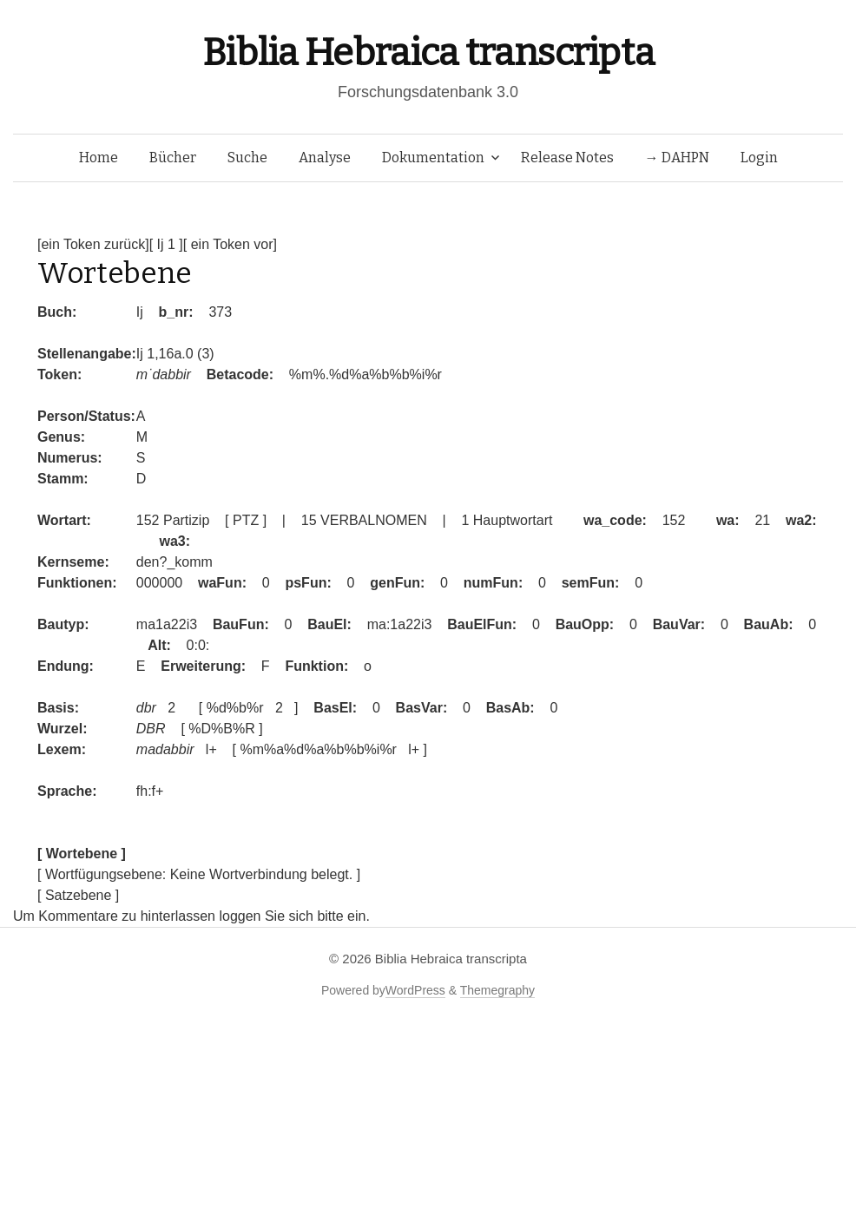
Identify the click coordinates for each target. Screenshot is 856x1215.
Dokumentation (433, 157)
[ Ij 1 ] (166, 244)
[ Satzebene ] (78, 895)
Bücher (172, 157)
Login (759, 157)
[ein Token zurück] (93, 244)
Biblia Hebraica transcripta (428, 52)
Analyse (325, 157)
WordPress (415, 990)
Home (98, 157)
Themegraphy (497, 990)
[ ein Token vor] (230, 244)
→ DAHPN (677, 157)
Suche (247, 157)
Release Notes (567, 157)
